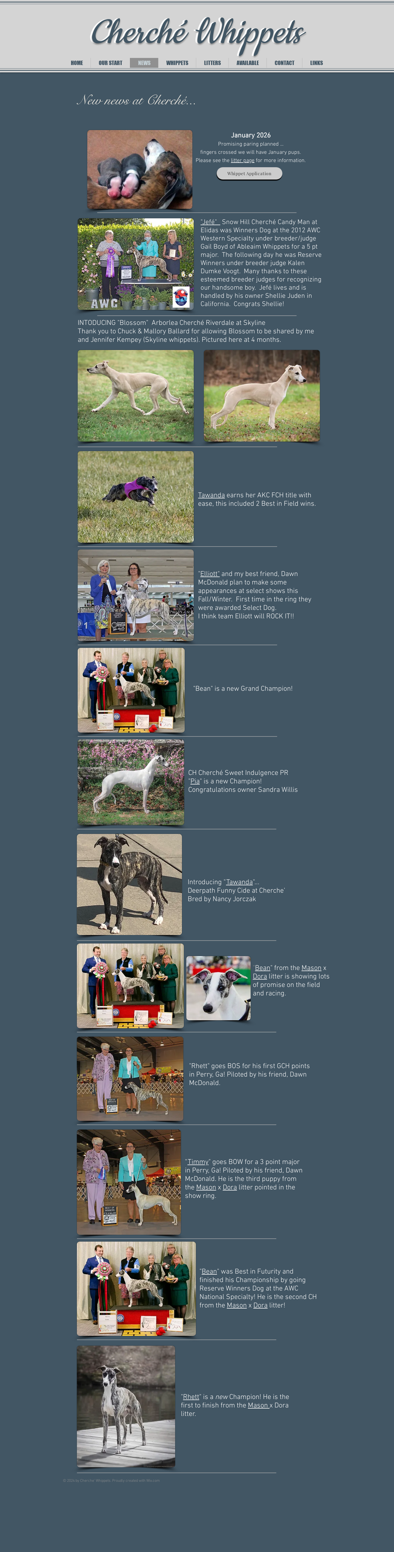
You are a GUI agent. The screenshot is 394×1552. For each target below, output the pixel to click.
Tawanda (211, 495)
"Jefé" (210, 222)
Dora (260, 976)
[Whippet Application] (249, 173)
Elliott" (210, 574)
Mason (311, 968)
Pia (195, 781)
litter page (242, 160)
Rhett (191, 1397)
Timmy (197, 1162)
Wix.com (153, 1480)
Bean (262, 968)
